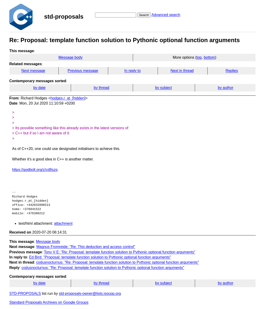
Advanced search (165, 15)
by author (225, 88)
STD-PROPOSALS (25, 293)
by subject (163, 88)
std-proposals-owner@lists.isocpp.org (90, 293)
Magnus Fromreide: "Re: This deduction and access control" (85, 247)
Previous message (83, 71)
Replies (232, 71)
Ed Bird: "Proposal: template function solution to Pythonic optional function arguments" (100, 257)
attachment (63, 223)
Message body (70, 57)
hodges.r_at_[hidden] (67, 98)
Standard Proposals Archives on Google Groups (48, 302)
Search (144, 15)
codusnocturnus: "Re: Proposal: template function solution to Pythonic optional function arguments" (117, 262)
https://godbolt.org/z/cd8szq (35, 170)
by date (39, 88)
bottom (209, 57)
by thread (101, 88)
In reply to (132, 71)
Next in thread (182, 71)
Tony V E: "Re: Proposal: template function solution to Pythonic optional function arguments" (119, 252)
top (199, 57)
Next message (33, 71)
